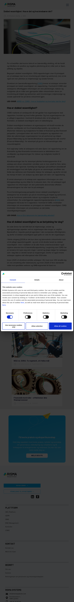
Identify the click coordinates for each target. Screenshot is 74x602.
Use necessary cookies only (13, 326)
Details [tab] (37, 280)
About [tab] (61, 280)
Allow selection (37, 326)
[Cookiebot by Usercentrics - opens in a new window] (63, 273)
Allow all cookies (60, 326)
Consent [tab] (13, 280)
